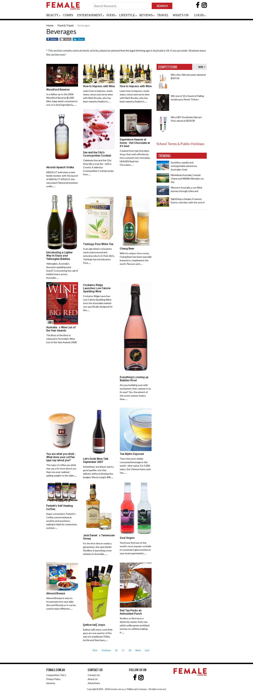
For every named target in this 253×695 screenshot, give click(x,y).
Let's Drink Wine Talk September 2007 (95, 460)
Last (147, 650)
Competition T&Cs (56, 675)
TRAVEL (163, 15)
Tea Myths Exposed (132, 454)
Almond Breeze (55, 593)
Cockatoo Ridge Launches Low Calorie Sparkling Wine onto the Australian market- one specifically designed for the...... (98, 303)
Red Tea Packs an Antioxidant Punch (131, 612)
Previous (106, 650)
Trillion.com (132, 689)
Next (138, 650)
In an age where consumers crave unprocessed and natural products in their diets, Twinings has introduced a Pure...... (99, 255)
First (95, 650)
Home (49, 25)
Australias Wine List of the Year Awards (61, 329)
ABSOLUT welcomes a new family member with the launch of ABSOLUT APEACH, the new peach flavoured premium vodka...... (62, 179)
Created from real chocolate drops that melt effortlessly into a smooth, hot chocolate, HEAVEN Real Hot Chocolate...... (135, 157)
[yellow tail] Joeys (94, 624)
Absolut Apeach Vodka (60, 167)
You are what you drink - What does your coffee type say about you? (61, 457)
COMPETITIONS (167, 66)
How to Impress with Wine (99, 86)
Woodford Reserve (58, 89)
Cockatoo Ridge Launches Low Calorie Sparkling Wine (96, 288)
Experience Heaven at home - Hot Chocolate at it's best (135, 142)
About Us (93, 679)
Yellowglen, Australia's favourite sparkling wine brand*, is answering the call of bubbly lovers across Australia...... (62, 270)
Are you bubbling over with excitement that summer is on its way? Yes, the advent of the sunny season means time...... (135, 392)
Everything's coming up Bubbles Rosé (134, 379)
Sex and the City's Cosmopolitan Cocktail (97, 154)
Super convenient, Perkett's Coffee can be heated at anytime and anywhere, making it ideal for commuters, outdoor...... (61, 520)
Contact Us (94, 675)
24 (130, 650)
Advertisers (94, 683)
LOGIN (199, 15)
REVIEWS (146, 15)
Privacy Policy (53, 679)
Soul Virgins (127, 537)
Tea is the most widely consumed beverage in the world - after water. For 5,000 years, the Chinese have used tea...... (135, 465)
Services (50, 683)
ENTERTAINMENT (89, 15)
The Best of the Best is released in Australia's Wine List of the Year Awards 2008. (61, 339)
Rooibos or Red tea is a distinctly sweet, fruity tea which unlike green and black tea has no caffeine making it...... (135, 625)
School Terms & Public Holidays (180, 144)
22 (116, 650)
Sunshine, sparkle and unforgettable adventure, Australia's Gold (184, 166)
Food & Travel (65, 25)
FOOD (111, 15)
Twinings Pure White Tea (98, 244)
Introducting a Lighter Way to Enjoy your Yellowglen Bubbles (59, 255)
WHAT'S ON (181, 15)
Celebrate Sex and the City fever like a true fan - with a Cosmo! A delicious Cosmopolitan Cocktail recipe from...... (98, 167)
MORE (201, 67)
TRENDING (164, 155)
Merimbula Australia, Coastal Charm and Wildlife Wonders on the (187, 178)
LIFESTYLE (127, 15)
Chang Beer (127, 248)
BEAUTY (52, 15)
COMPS (68, 15)
